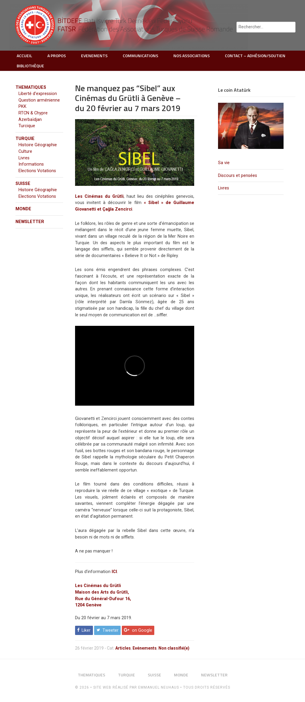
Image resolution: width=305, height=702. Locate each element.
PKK (22, 106)
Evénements (145, 648)
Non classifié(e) (173, 648)
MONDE (23, 208)
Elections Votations (37, 170)
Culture (25, 151)
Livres (223, 188)
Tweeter (110, 630)
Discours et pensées (237, 175)
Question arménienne (39, 100)
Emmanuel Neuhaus (158, 687)
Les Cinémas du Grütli (99, 196)
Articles (123, 648)
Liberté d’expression (37, 93)
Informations (31, 164)
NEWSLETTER (29, 221)
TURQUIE (25, 138)
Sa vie (224, 162)
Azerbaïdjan (30, 119)
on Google (142, 630)
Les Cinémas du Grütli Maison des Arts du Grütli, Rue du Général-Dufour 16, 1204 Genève (103, 595)
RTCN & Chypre (33, 113)
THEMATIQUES (30, 87)
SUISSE (22, 183)
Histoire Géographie (37, 144)
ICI (114, 571)
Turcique (26, 125)
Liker (86, 630)
